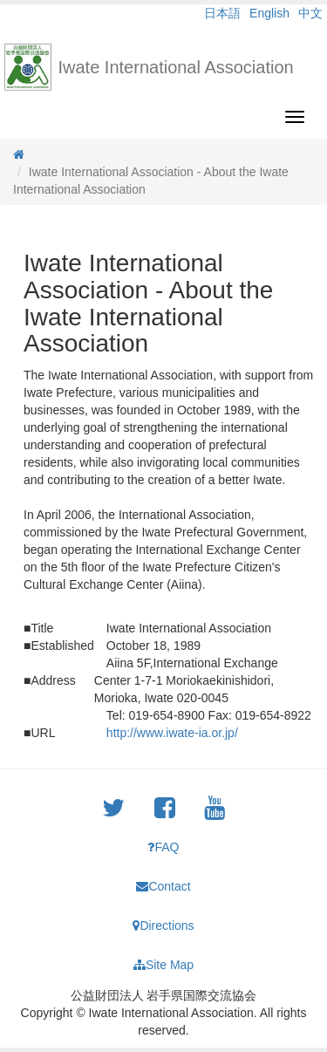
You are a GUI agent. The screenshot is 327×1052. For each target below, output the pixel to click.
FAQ (163, 847)
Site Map (163, 965)
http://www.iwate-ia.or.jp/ (172, 733)
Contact (163, 886)
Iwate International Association (176, 67)
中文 (310, 13)
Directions (163, 925)
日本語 (222, 13)
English (269, 13)
